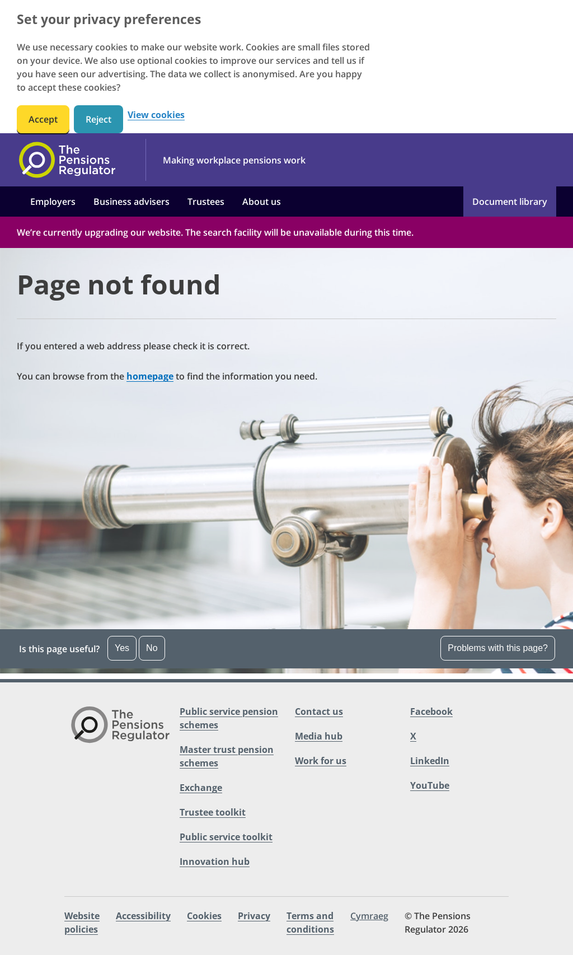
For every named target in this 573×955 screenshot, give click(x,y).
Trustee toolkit (213, 812)
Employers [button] (53, 201)
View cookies (156, 115)
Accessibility (143, 916)
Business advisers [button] (131, 201)
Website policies (82, 922)
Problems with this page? (498, 648)
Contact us (319, 711)
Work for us (320, 761)
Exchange (201, 787)
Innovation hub (215, 861)
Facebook (431, 711)
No (151, 648)
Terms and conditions (310, 922)
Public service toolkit (226, 837)
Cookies (204, 916)
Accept (43, 119)
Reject (98, 119)
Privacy (254, 916)
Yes (122, 648)
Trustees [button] (205, 201)
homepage (149, 376)
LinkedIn (429, 761)
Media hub (318, 736)
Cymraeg (369, 916)
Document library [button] (509, 201)
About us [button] (261, 201)
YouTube (429, 785)
